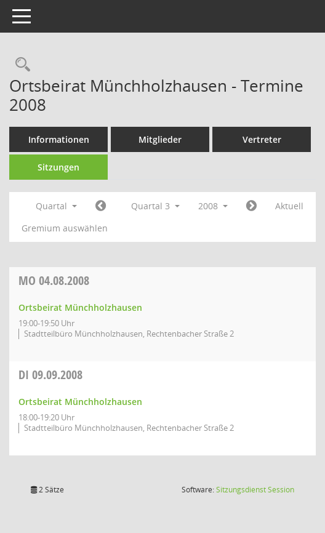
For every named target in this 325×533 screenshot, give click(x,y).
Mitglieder (160, 139)
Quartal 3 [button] (155, 206)
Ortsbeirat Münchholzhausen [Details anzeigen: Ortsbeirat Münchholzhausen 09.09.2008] (80, 401)
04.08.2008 (53, 280)
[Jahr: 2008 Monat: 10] (251, 206)
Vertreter (262, 139)
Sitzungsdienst (255, 489)
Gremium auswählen (65, 228)
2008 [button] (213, 206)
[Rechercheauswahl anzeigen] (19, 65)
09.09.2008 (50, 374)
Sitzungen (58, 167)
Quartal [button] (56, 206)
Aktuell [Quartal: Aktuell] (289, 206)
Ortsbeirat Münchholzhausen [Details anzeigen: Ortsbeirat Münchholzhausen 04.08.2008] (80, 307)
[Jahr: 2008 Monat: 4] (100, 206)
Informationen (58, 139)
